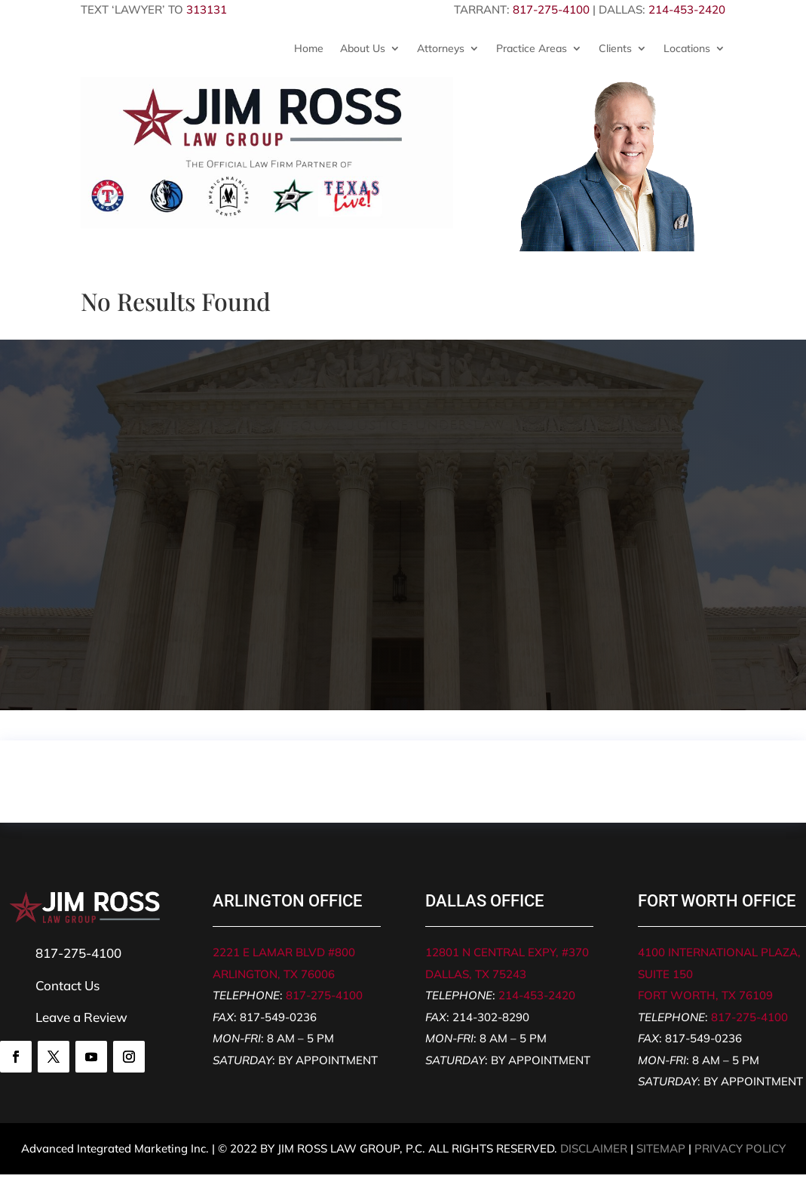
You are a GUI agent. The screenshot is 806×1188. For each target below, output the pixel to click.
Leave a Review (81, 1017)
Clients (615, 48)
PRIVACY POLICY (740, 1148)
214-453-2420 (686, 9)
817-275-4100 (551, 9)
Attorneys (440, 48)
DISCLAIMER (593, 1148)
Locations (686, 48)
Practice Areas (531, 48)
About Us (362, 48)
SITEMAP (660, 1148)
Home (308, 48)
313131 (206, 9)
